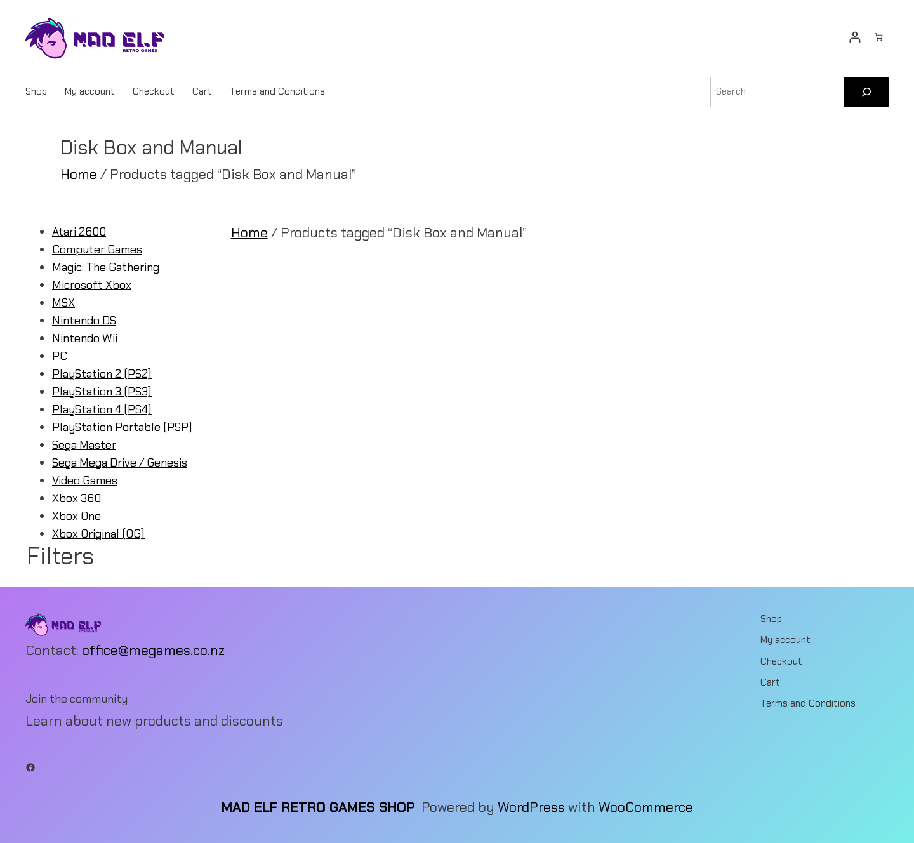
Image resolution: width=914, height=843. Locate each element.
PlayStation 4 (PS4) (102, 409)
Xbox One (76, 516)
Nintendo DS (84, 320)
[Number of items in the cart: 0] (879, 37)
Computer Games (97, 249)
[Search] (866, 92)
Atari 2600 (79, 231)
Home (78, 174)
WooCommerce (646, 807)
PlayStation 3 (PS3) (102, 391)
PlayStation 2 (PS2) (102, 374)
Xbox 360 (76, 498)
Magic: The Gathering (105, 267)
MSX (63, 302)
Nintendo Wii (84, 338)
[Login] (854, 37)
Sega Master (84, 445)
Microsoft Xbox (91, 285)
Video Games (84, 480)
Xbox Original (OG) (98, 533)
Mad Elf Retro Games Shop (318, 807)
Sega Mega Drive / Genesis (119, 462)
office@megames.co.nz (153, 651)
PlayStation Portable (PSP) (122, 427)
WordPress (531, 807)
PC (59, 356)
